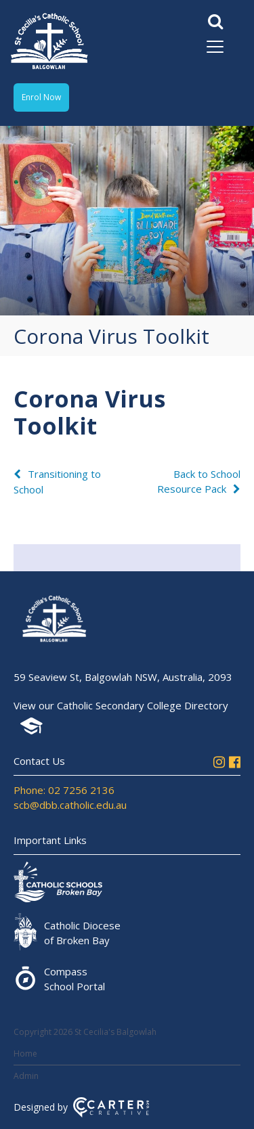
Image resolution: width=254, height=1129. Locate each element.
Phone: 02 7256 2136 (64, 790)
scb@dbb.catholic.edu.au (70, 805)
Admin (26, 1076)
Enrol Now (41, 97)
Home (25, 1053)
